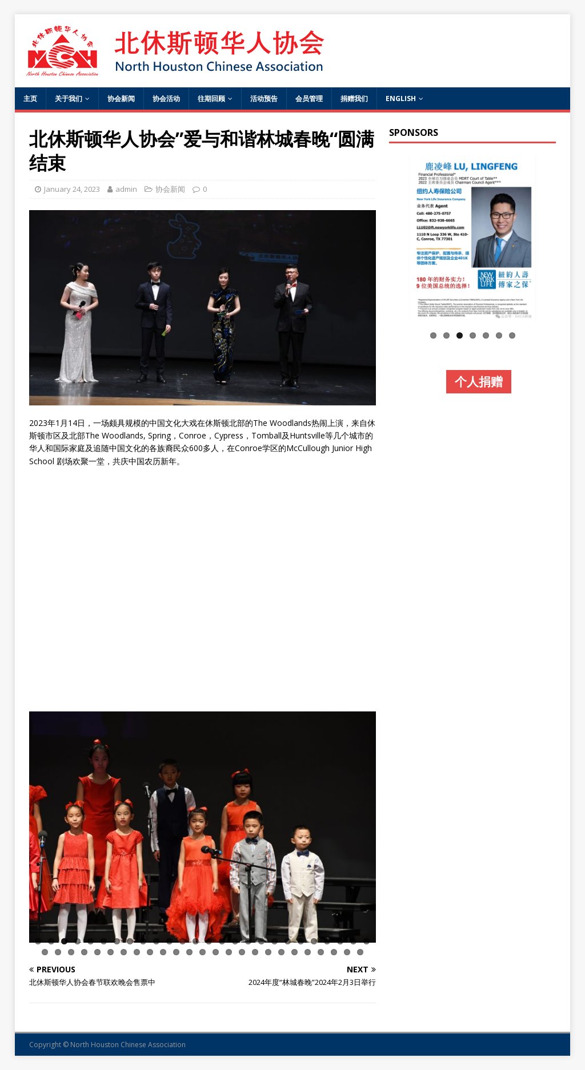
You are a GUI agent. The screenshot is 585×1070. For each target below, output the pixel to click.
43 (255, 952)
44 (268, 952)
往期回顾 (211, 98)
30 (84, 952)
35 (150, 952)
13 (196, 941)
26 (366, 941)
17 (248, 941)
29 (71, 952)
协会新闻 (121, 98)
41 (229, 952)
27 (45, 952)
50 (347, 952)
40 (216, 952)
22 (314, 941)
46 (294, 952)
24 (340, 941)
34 (137, 952)
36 (163, 952)
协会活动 (166, 98)
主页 (30, 98)
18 (261, 941)
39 (202, 952)
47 (307, 952)
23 (327, 941)
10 (156, 941)
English (401, 98)
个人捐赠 (479, 381)
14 (209, 941)
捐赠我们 (354, 98)
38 (189, 952)
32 (110, 952)
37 (176, 952)
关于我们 (68, 98)
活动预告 (264, 98)
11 (169, 941)
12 (182, 941)
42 (242, 952)
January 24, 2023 (72, 189)
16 (235, 941)
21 (301, 941)
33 (124, 952)
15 (222, 941)
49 (334, 952)
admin (126, 189)
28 (58, 952)
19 (274, 941)
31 (97, 952)
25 (353, 941)
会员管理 (309, 98)
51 (360, 952)
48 (321, 952)
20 (288, 941)
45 (281, 952)
